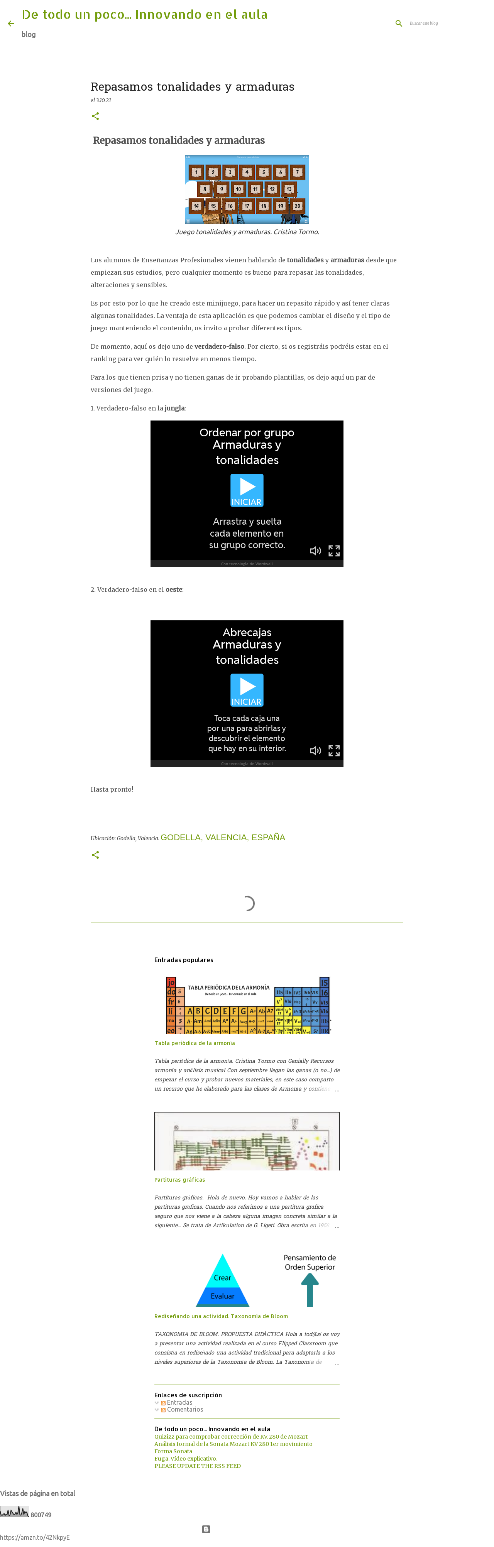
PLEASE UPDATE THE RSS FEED (197, 1466)
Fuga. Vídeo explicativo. (185, 1458)
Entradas (177, 1402)
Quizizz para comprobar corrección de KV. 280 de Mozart (231, 1436)
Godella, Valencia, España (223, 837)
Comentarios (182, 1409)
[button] (95, 116)
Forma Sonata (173, 1451)
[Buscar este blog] (447, 23)
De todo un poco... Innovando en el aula (145, 14)
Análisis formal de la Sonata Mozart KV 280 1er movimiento (233, 1444)
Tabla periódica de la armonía (194, 1043)
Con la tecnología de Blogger (247, 1529)
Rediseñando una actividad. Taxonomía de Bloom (221, 1316)
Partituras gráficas (179, 1179)
